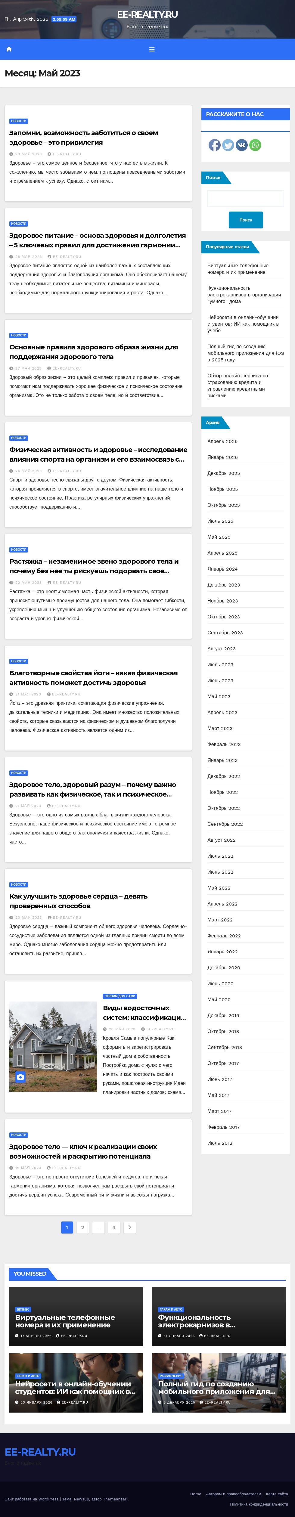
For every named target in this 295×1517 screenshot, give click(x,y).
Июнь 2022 (220, 872)
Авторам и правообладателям (233, 1494)
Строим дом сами (120, 996)
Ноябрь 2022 (222, 792)
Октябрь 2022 (223, 808)
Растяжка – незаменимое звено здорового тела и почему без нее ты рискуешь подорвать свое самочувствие (94, 571)
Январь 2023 (222, 760)
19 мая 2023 (29, 1168)
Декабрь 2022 (223, 776)
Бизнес (23, 1309)
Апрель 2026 (222, 441)
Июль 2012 (219, 1143)
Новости (18, 121)
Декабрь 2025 (223, 473)
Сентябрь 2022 (225, 824)
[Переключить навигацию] (152, 49)
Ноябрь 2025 (222, 489)
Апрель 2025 (222, 553)
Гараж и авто (171, 1309)
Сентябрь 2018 (224, 1047)
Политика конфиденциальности (259, 1504)
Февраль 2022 (224, 936)
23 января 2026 (37, 1402)
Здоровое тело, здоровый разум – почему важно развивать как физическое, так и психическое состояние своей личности (92, 794)
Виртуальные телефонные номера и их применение (65, 1321)
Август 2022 (221, 840)
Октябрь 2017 (223, 1063)
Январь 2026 (222, 457)
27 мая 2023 (29, 368)
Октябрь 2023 (223, 617)
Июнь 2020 (220, 983)
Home (195, 1494)
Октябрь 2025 (223, 505)
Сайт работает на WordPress (32, 1499)
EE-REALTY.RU (147, 14)
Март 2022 (219, 920)
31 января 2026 (180, 1336)
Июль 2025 (220, 521)
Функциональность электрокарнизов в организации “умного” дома (244, 294)
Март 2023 (219, 728)
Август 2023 (221, 649)
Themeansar (114, 1499)
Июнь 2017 (219, 1079)
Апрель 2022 (222, 904)
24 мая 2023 (29, 471)
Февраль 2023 (224, 744)
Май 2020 (219, 999)
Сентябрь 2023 (225, 633)
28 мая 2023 (29, 257)
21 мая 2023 (29, 694)
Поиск (213, 177)
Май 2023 (218, 696)
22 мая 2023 (29, 582)
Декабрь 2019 (223, 1015)
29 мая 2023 (29, 154)
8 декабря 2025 (180, 1402)
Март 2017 (219, 1111)
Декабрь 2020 (223, 968)
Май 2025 (218, 537)
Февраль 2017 (223, 1127)
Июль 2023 (220, 664)
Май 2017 (218, 1095)
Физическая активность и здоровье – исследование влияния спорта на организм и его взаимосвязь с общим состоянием (98, 459)
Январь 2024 (222, 569)
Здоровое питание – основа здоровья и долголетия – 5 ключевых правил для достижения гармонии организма (97, 245)
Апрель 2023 (222, 712)
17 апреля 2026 (37, 1336)
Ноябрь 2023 (222, 601)
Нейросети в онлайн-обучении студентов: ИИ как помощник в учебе (243, 323)
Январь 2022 (222, 952)
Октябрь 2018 (223, 1031)
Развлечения (171, 1376)
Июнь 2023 (220, 680)
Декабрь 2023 (223, 585)
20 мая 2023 (29, 917)
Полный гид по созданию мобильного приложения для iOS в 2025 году (245, 353)
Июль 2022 (220, 856)
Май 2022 (218, 888)
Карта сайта (277, 1494)
